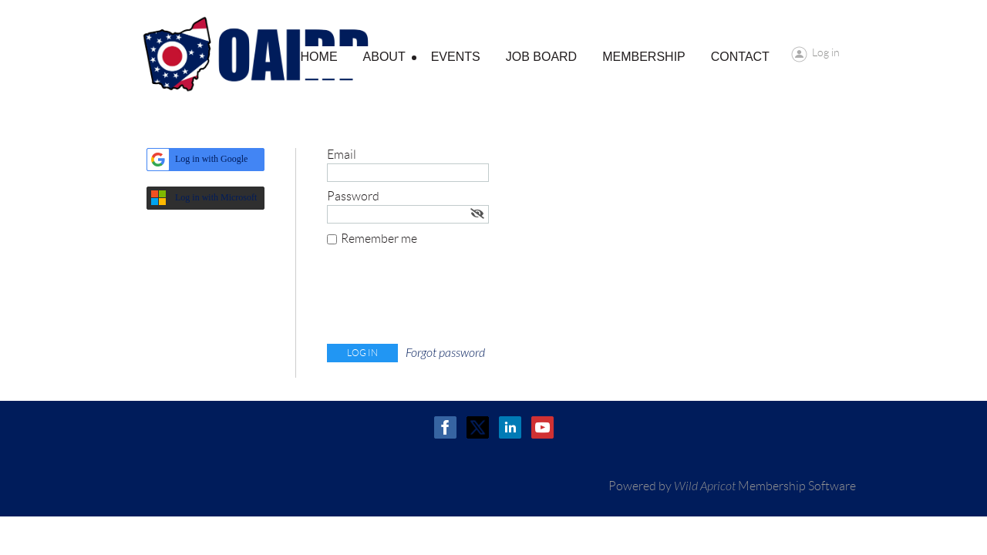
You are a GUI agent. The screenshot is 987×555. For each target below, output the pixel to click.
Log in (826, 52)
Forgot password (445, 353)
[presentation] (444, 298)
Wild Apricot (705, 486)
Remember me (379, 238)
